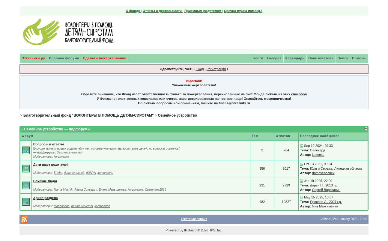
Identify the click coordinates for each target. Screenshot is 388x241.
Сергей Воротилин (326, 190)
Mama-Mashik (63, 189)
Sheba (58, 172)
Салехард (317, 150)
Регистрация (216, 69)
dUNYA (91, 172)
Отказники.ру (33, 58)
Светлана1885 (155, 189)
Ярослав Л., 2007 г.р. (326, 202)
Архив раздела (45, 198)
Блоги (258, 58)
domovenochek (74, 172)
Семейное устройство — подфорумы (57, 129)
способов (299, 94)
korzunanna (61, 156)
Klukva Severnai (82, 206)
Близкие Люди (45, 181)
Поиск (343, 58)
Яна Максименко (325, 206)
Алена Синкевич (85, 189)
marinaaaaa (62, 206)
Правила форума (64, 58)
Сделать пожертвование (104, 58)
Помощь (359, 58)
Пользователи (321, 58)
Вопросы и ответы (48, 144)
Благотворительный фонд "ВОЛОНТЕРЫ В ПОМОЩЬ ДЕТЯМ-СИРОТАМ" (88, 115)
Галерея (274, 58)
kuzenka (318, 154)
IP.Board (190, 230)
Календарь (295, 58)
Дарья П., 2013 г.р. (324, 185)
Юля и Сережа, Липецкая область (336, 168)
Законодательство (69, 152)
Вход (200, 69)
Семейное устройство (177, 115)
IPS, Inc (216, 230)
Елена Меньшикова (112, 189)
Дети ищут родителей (51, 164)
